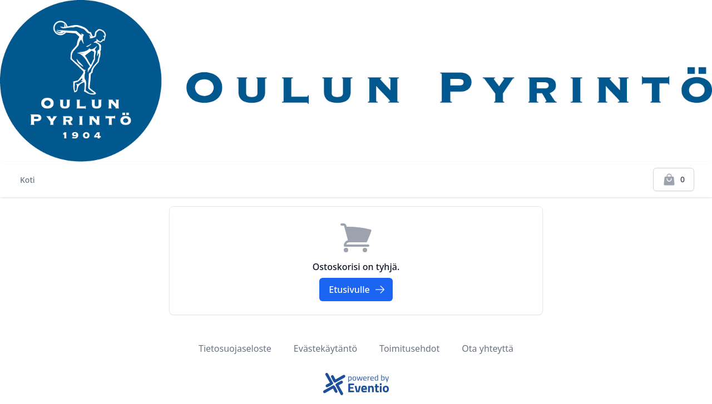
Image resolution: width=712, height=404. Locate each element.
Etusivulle (357, 289)
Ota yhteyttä (487, 348)
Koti (27, 179)
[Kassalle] (673, 179)
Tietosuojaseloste (235, 348)
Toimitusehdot (409, 348)
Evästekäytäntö (325, 348)
